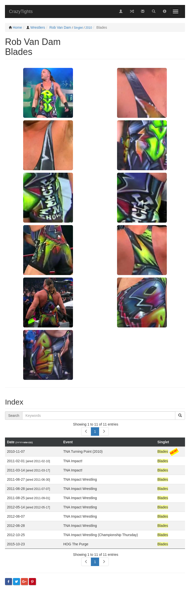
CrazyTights (21, 11)
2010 (88, 27)
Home (17, 27)
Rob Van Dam (60, 27)
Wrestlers (37, 27)
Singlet (78, 27)
